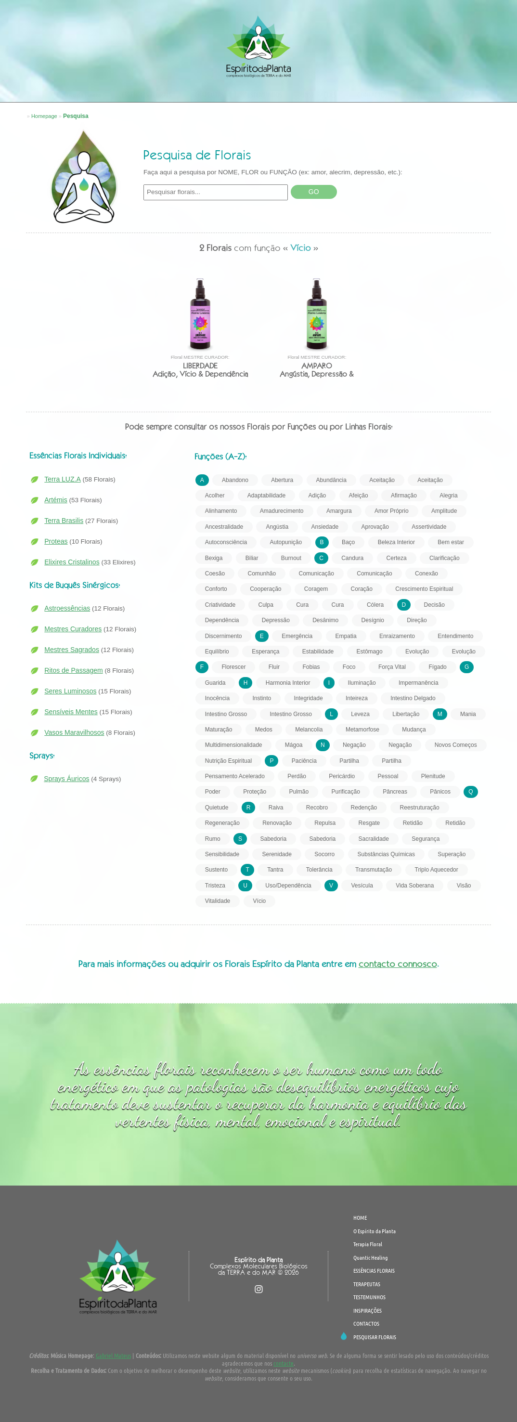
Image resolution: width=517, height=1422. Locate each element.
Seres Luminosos (70, 691)
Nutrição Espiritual (228, 760)
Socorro (324, 854)
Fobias (311, 667)
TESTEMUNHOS (263, 94)
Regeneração (222, 823)
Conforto (216, 589)
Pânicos (440, 791)
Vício (259, 901)
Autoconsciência (226, 542)
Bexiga (214, 558)
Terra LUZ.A (62, 479)
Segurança (425, 838)
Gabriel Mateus (113, 1355)
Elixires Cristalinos (71, 562)
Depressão (276, 620)
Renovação (277, 823)
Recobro (317, 807)
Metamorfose (362, 729)
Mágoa (294, 745)
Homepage (44, 116)
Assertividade (429, 526)
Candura (352, 558)
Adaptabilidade (266, 495)
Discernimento (223, 636)
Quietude (217, 807)
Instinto (261, 698)
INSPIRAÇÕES (319, 94)
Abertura (282, 480)
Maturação (219, 729)
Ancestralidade (224, 526)
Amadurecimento (282, 511)
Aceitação (382, 480)
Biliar (252, 558)
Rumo (212, 838)
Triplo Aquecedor (436, 869)
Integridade (308, 698)
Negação (354, 745)
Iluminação (362, 682)
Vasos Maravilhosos (74, 732)
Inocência (217, 698)
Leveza (360, 714)
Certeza (397, 558)
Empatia (346, 636)
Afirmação (404, 495)
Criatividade (220, 604)
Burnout (291, 558)
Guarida (215, 682)
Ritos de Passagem (73, 670)
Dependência (222, 620)
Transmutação (373, 869)
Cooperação (265, 589)
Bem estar (451, 542)
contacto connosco (398, 964)
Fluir (274, 667)
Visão (464, 885)
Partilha (349, 760)
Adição (317, 495)
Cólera (375, 604)
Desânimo (325, 620)
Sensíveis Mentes (71, 712)
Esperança (265, 651)
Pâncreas (395, 791)
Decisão (434, 604)
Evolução (417, 651)
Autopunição (286, 542)
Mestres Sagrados (71, 649)
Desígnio (373, 620)
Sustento (216, 869)
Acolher (215, 495)
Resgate (369, 823)
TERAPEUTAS (208, 94)
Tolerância (319, 869)
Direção (417, 620)
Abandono (235, 480)
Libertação (405, 714)
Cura (302, 604)
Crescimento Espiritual (424, 589)
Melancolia (309, 729)
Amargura (339, 511)
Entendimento (455, 636)
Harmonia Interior (288, 682)
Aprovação (375, 526)
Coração (362, 589)
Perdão (296, 776)
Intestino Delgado (412, 698)
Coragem (316, 589)
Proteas (55, 541)
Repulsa (325, 823)
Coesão (215, 573)
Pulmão (299, 791)
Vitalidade (218, 901)
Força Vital (392, 667)
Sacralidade (374, 838)
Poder (212, 791)
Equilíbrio (217, 651)
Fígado (437, 667)
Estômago (370, 651)
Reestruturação (419, 807)
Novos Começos (456, 745)
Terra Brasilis (63, 520)
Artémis (55, 500)
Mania (468, 714)
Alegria (448, 495)
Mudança (414, 729)
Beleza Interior (396, 542)
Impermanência (419, 682)
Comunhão (261, 573)
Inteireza (357, 698)
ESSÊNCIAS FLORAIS (146, 94)
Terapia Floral (367, 1244)
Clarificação (444, 558)
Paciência (304, 760)
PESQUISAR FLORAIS (433, 94)
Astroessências (67, 608)
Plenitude (433, 776)
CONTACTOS (372, 94)
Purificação (346, 791)
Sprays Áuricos (66, 779)
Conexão (426, 573)
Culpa (265, 604)
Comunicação (316, 573)
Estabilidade (318, 651)
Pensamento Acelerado (235, 776)
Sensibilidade (222, 854)
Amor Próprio (392, 511)
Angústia (277, 526)
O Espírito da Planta (76, 94)
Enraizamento (397, 636)
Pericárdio (342, 776)
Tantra (275, 869)
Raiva (276, 807)
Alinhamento (221, 511)
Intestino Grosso (226, 714)
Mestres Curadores (73, 629)
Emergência (297, 636)
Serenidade (276, 854)
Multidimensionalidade (233, 745)
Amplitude (444, 511)
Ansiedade (325, 526)
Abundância (331, 480)
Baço (348, 542)
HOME (360, 1217)
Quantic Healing (370, 1257)
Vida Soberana (415, 885)
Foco (349, 667)
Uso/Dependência (288, 885)
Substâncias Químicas (386, 854)
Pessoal (388, 776)
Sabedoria (273, 838)
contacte (283, 1363)
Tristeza (215, 885)
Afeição (358, 495)
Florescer (233, 667)
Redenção (364, 807)
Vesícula (362, 885)
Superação (451, 854)
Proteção (254, 791)
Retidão (413, 823)
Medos (263, 729)
